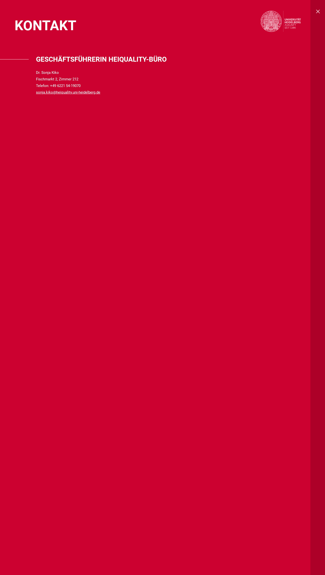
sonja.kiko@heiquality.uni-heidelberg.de (68, 92)
